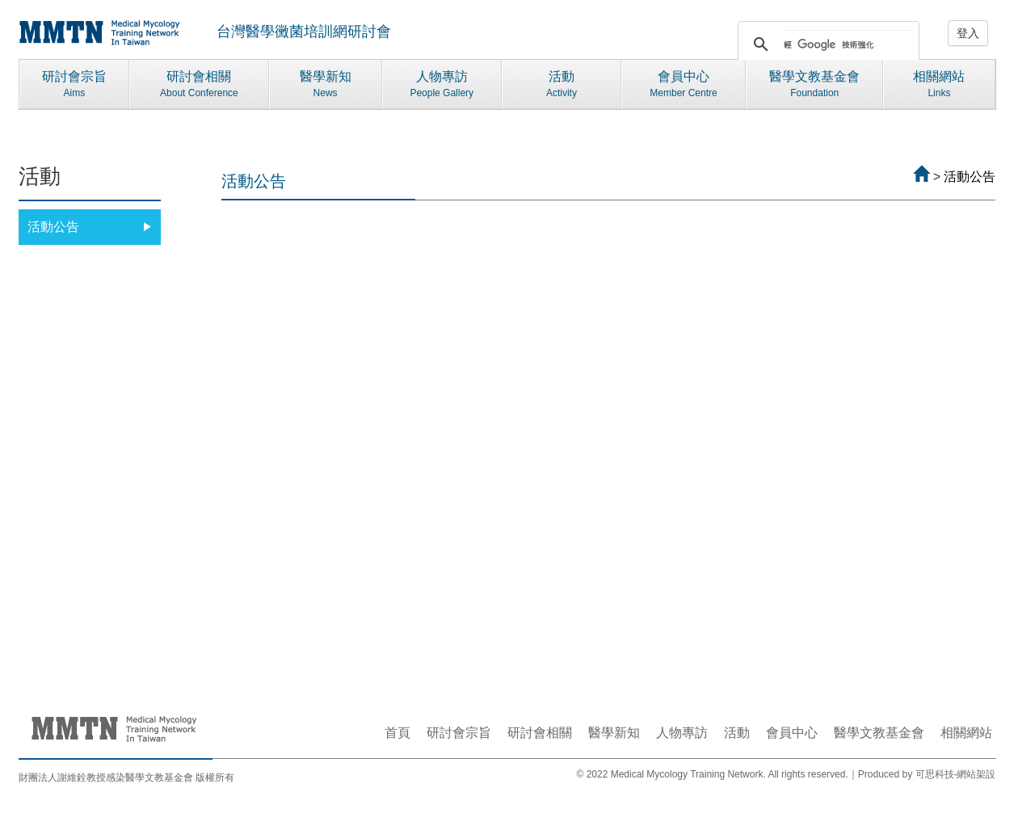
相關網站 (939, 85)
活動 (561, 85)
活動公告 (90, 227)
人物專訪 (442, 85)
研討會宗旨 (74, 85)
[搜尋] (848, 44)
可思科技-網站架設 (955, 774)
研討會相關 (198, 85)
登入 (968, 33)
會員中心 (683, 85)
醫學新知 (325, 85)
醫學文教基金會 (814, 85)
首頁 (397, 733)
